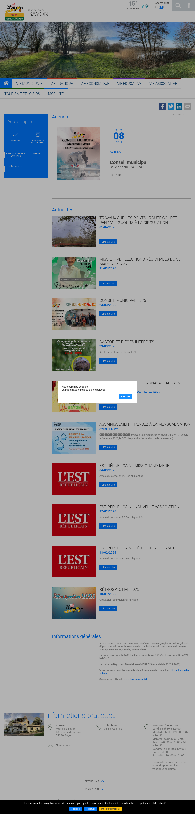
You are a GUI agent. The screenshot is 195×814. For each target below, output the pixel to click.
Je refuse (90, 809)
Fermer (126, 396)
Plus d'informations (110, 809)
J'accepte (75, 809)
